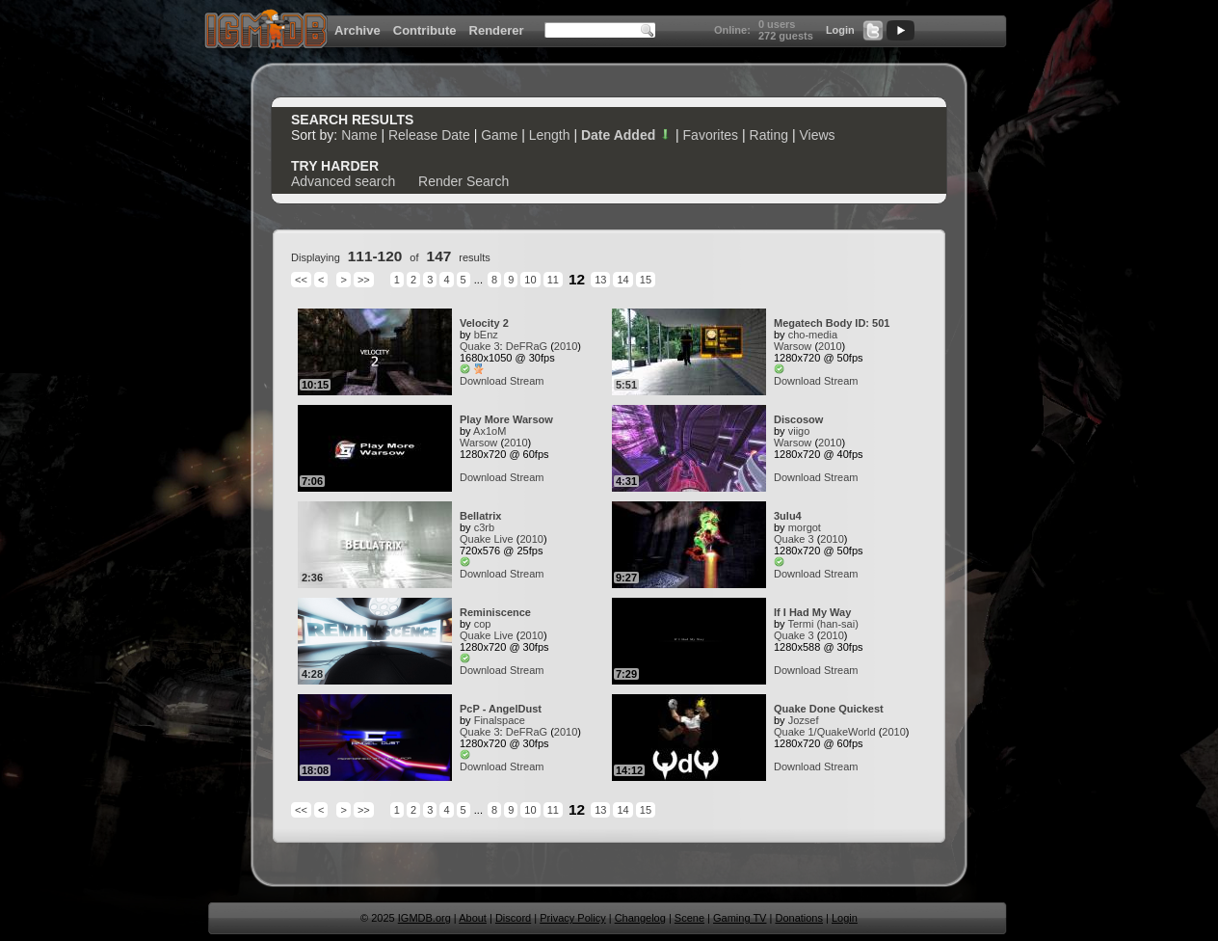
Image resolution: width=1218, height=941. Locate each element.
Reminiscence (495, 612)
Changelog (640, 918)
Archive (357, 30)
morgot (804, 527)
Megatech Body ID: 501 (831, 323)
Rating (769, 135)
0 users (777, 24)
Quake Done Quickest (829, 708)
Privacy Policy (572, 918)
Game (499, 135)
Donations (799, 918)
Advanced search (343, 181)
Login (840, 30)
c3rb (484, 527)
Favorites (711, 135)
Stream (526, 381)
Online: (732, 30)
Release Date (429, 135)
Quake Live (487, 539)
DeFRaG (526, 346)
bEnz (486, 334)
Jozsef (803, 720)
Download (483, 381)
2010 (565, 346)
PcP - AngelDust (501, 708)
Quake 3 (480, 346)
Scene (689, 918)
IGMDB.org (424, 918)
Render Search (463, 181)
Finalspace (499, 720)
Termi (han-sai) (822, 624)
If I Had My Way (812, 612)
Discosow (798, 419)
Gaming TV (739, 918)
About (473, 918)
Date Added (626, 135)
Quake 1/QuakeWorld (825, 732)
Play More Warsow (506, 419)
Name (359, 135)
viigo (799, 431)
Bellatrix (480, 516)
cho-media (812, 334)
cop (482, 624)
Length (549, 135)
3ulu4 (788, 516)
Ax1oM (489, 431)
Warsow (792, 346)
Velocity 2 (484, 323)
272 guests (785, 35)
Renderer (496, 30)
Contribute (425, 30)
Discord (513, 918)
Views (816, 135)
